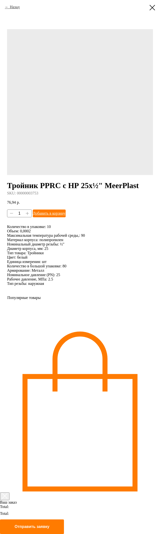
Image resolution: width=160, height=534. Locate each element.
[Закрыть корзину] (4, 496)
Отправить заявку (32, 527)
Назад (14, 7)
